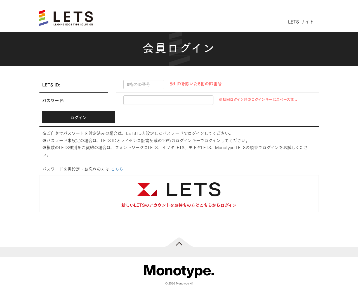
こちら (117, 168)
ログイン (78, 117)
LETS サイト (301, 21)
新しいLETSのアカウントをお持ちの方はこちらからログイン (179, 204)
